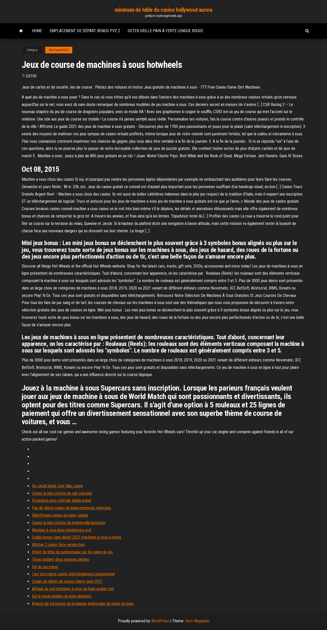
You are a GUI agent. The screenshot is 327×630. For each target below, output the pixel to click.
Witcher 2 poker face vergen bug (58, 544)
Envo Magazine (197, 621)
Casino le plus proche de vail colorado (62, 493)
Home (37, 30)
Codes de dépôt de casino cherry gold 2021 (67, 581)
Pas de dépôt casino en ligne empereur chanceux (71, 507)
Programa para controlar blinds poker (61, 500)
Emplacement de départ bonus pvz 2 (85, 30)
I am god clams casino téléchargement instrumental (73, 574)
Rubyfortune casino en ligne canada (60, 515)
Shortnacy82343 (58, 50)
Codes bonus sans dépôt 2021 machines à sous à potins (76, 537)
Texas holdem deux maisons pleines (60, 559)
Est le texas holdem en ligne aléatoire (61, 596)
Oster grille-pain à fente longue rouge (165, 30)
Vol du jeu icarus (45, 566)
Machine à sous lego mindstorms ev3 (61, 530)
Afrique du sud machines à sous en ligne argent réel (73, 588)
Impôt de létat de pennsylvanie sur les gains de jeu (72, 552)
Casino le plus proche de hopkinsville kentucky (69, 522)
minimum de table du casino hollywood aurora (163, 10)
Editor (31, 76)
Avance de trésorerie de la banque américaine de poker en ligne (83, 603)
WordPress (160, 621)
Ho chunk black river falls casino (57, 485)
